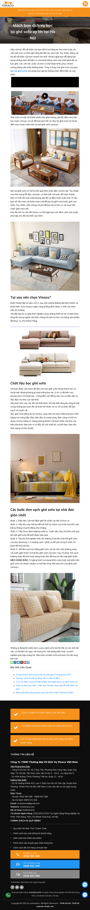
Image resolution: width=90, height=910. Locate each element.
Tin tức (38, 20)
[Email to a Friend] (21, 662)
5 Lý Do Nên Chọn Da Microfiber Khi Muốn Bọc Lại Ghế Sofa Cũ (47, 681)
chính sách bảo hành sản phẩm (27, 838)
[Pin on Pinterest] (24, 662)
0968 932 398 (40, 864)
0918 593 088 (38, 854)
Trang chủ (26, 20)
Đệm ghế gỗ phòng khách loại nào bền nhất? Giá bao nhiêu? (45, 692)
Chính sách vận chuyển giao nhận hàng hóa (33, 843)
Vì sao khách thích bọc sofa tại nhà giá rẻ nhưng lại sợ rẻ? (43, 674)
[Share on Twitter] (18, 662)
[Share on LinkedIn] (28, 662)
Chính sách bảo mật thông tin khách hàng (32, 833)
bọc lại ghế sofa (18, 70)
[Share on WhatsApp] (11, 662)
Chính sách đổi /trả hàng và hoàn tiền (30, 847)
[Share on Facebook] (15, 662)
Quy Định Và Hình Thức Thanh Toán (29, 828)
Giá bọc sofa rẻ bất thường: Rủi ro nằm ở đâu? (38, 678)
